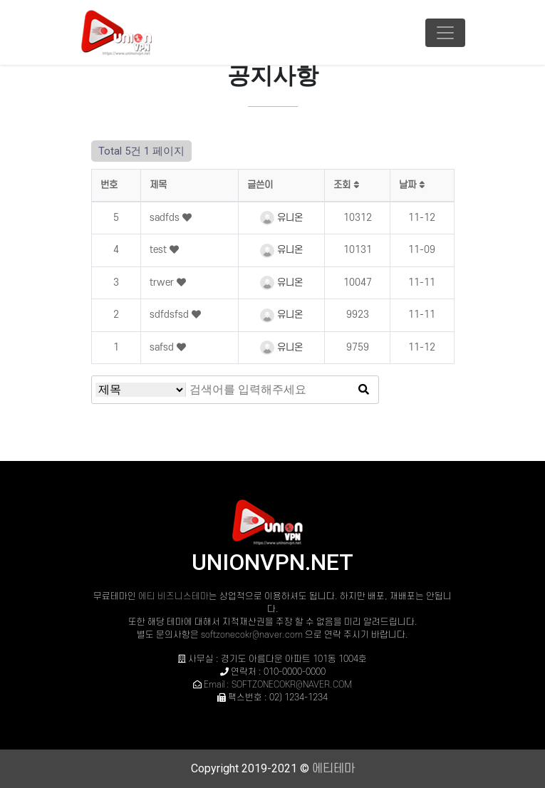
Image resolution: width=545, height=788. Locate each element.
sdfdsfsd (171, 314)
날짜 (412, 185)
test (160, 249)
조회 (346, 185)
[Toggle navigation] (445, 33)
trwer (163, 282)
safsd (163, 347)
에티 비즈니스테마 (173, 596)
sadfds (166, 217)
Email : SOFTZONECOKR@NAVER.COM (278, 685)
